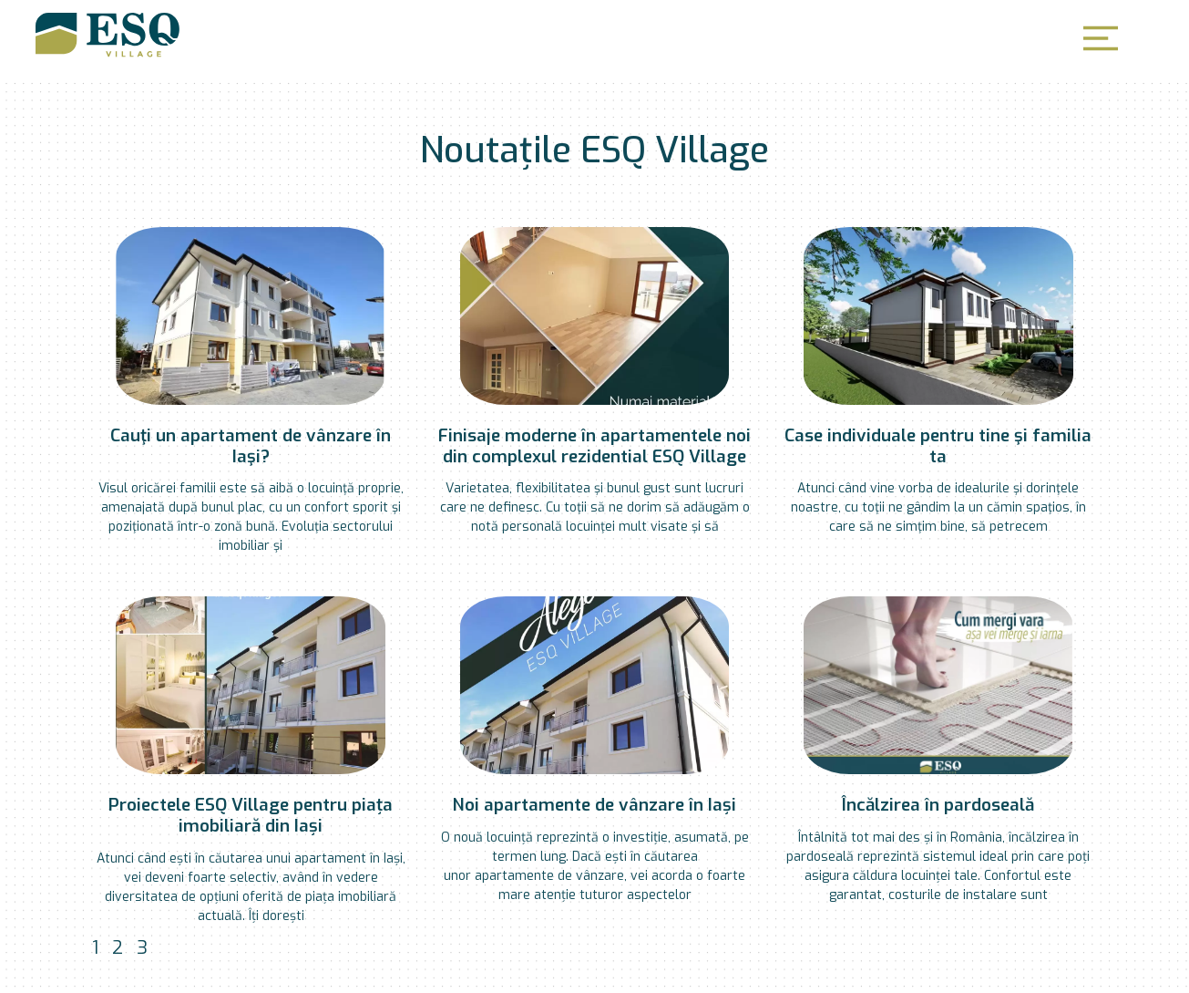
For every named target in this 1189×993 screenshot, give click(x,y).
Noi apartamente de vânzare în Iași (594, 804)
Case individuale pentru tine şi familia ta (938, 446)
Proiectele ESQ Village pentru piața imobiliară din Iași (250, 815)
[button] (1100, 38)
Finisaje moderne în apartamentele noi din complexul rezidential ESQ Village (594, 446)
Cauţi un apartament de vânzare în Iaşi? (250, 446)
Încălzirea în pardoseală (938, 804)
